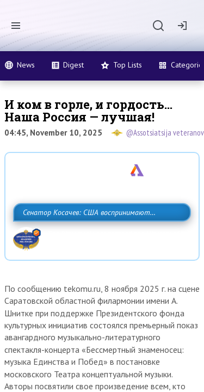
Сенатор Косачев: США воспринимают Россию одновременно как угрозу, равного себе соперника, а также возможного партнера (99, 236)
